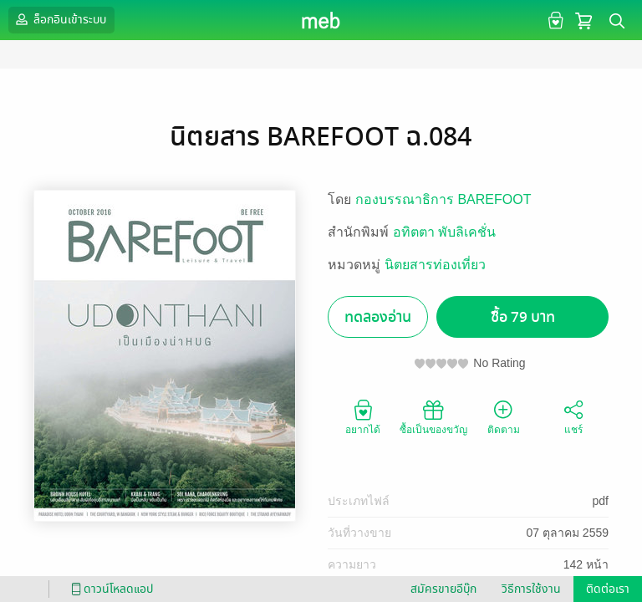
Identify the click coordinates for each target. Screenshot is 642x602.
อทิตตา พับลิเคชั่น (444, 232)
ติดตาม (503, 416)
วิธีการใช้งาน (531, 589)
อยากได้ (362, 416)
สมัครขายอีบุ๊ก (443, 589)
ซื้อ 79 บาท (523, 317)
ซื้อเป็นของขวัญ (433, 416)
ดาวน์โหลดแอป (109, 589)
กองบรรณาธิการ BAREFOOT (443, 199)
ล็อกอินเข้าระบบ (59, 19)
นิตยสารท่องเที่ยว (435, 265)
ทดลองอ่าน (377, 317)
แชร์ (573, 416)
